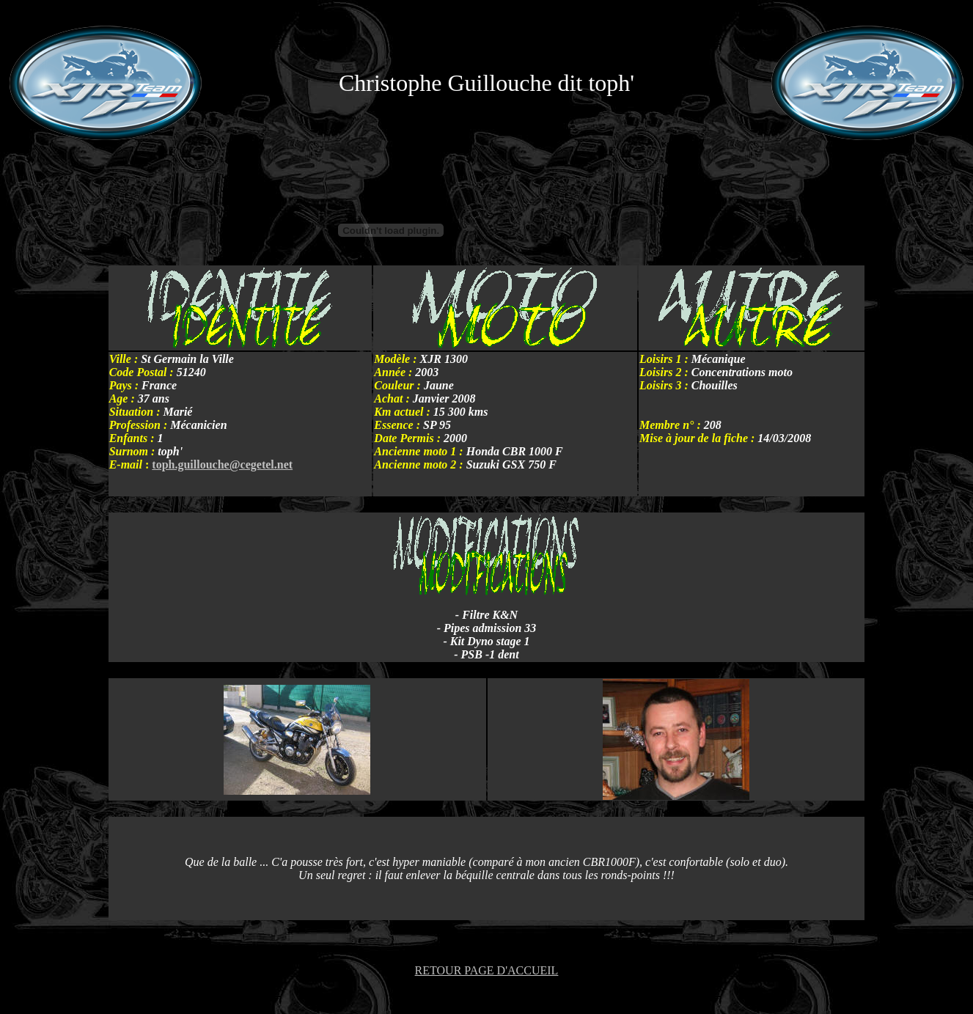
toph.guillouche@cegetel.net (222, 464)
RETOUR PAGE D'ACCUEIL (487, 970)
